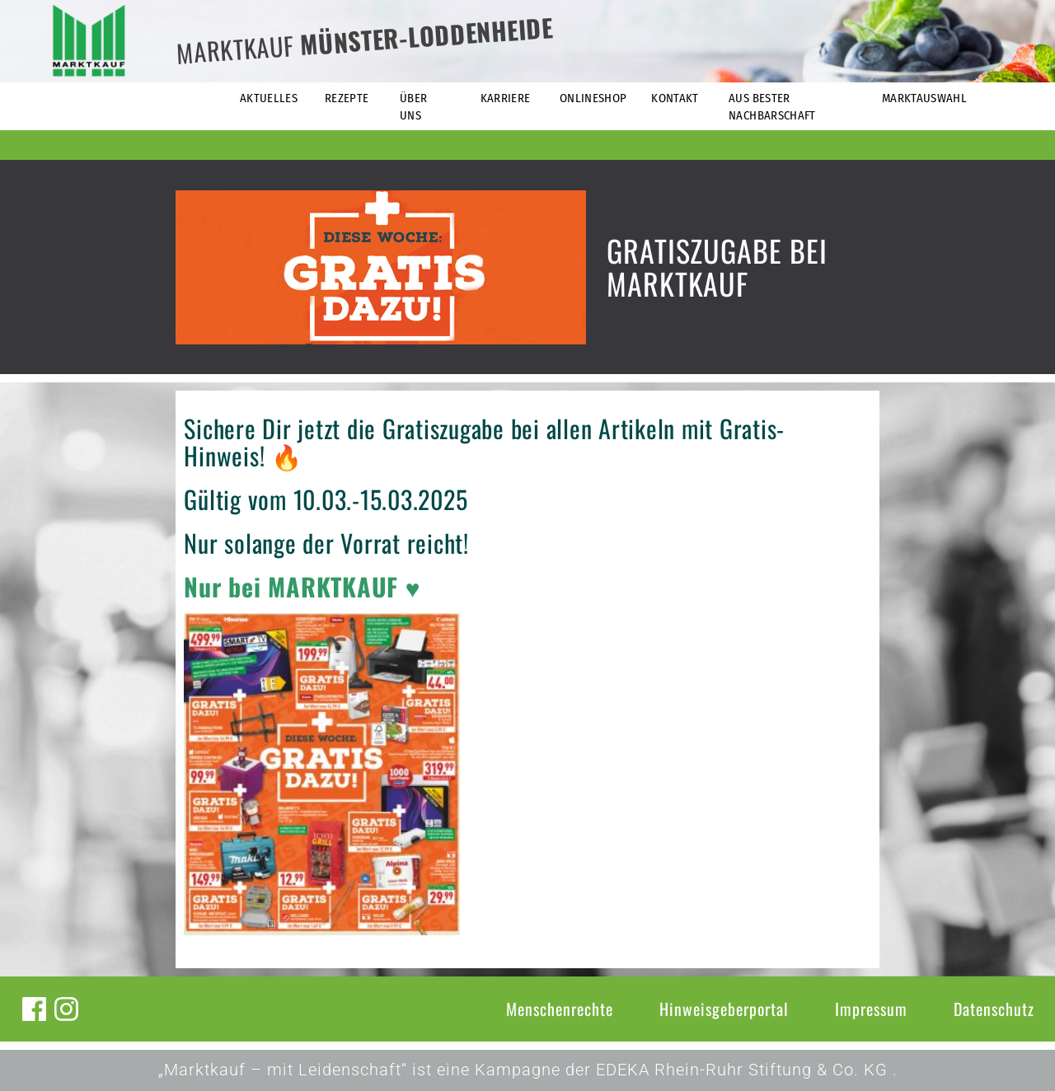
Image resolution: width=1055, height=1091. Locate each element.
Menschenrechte (559, 1008)
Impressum (871, 1008)
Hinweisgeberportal (724, 1008)
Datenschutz (994, 1008)
